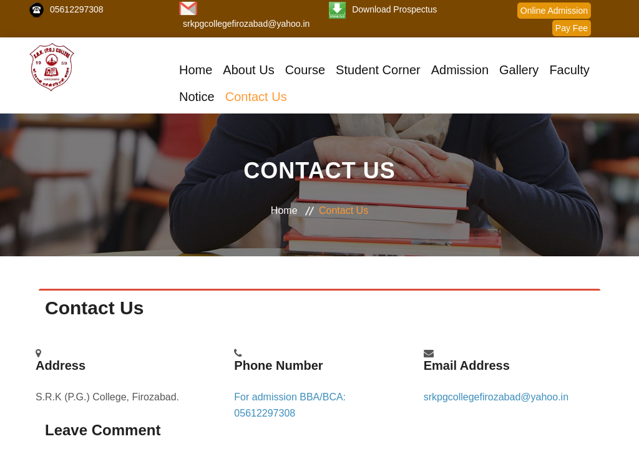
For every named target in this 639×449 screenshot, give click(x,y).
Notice (197, 97)
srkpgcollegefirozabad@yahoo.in (246, 24)
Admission (460, 70)
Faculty (569, 70)
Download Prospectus (394, 9)
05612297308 (77, 9)
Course (305, 70)
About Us (248, 70)
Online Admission (554, 11)
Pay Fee (571, 28)
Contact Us (256, 97)
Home (195, 70)
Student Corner (378, 70)
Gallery (519, 70)
